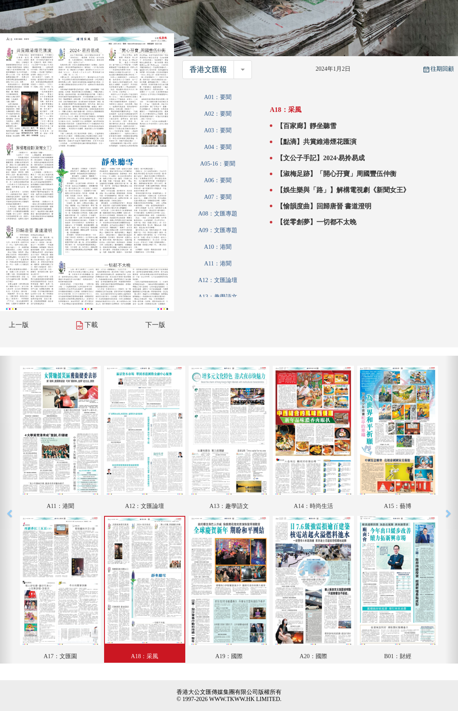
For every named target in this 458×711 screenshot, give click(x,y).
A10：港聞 (217, 247)
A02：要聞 (217, 114)
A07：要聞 (217, 197)
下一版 (155, 324)
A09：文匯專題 (217, 230)
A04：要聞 (217, 147)
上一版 (19, 324)
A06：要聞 (217, 180)
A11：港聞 (217, 263)
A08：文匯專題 (217, 214)
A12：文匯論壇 (217, 280)
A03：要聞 (217, 130)
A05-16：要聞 (218, 164)
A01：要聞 (217, 97)
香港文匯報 (208, 69)
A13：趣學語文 (217, 297)
